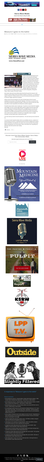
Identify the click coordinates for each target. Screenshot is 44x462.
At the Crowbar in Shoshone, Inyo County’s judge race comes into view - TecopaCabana (21, 414)
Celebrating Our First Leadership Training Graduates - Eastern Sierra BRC (19, 421)
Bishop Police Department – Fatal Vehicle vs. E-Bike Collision (23, 399)
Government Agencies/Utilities (24, 33)
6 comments (34, 33)
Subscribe (32, 142)
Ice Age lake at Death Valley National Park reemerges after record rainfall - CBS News (21, 434)
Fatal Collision (18, 406)
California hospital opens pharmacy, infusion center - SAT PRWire (17, 418)
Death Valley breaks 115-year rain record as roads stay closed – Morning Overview (20, 437)
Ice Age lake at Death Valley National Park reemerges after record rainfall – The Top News (22, 431)
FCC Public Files (22, 163)
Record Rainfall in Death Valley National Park (18, 426)
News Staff (8, 33)
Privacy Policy (25, 459)
